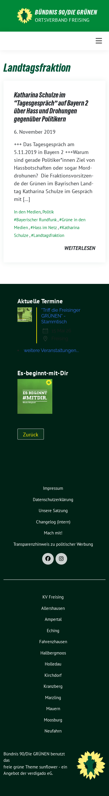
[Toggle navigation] (99, 41)
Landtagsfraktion (48, 235)
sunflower (48, 767)
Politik (48, 212)
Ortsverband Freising (62, 20)
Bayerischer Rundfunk (36, 219)
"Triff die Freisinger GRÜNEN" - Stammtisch (60, 315)
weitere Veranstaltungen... (51, 350)
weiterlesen (79, 248)
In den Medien (27, 212)
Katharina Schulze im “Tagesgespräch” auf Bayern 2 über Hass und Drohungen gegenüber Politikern (51, 107)
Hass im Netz (45, 227)
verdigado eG (40, 773)
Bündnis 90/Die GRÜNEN (66, 12)
